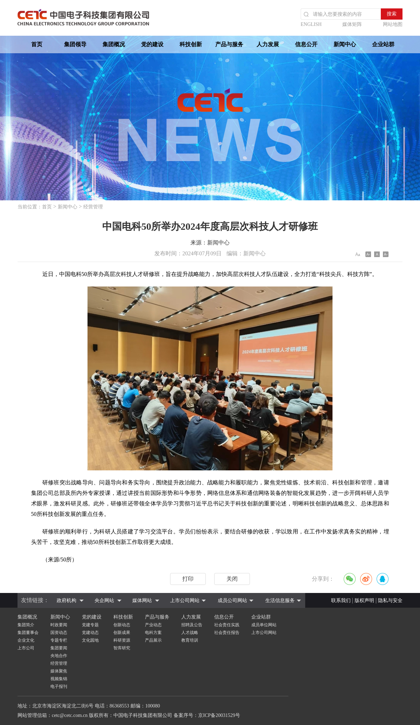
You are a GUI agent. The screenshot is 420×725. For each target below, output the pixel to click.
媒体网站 (142, 600)
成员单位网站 (263, 624)
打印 (188, 579)
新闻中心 (345, 44)
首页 (36, 44)
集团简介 (26, 624)
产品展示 (153, 640)
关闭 (232, 579)
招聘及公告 (191, 624)
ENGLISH (311, 24)
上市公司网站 (185, 600)
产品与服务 (229, 44)
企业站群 (383, 44)
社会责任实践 (226, 624)
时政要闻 (58, 624)
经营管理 (93, 206)
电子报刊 (58, 686)
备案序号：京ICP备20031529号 (207, 715)
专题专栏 (58, 640)
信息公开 (306, 44)
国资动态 (58, 632)
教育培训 (189, 640)
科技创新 (191, 44)
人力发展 (268, 44)
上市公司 (26, 647)
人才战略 (189, 632)
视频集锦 (58, 678)
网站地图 (392, 24)
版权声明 (364, 600)
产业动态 (153, 624)
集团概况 (114, 44)
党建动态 (90, 632)
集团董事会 (28, 632)
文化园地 (90, 640)
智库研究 (121, 647)
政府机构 (66, 600)
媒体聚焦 (58, 671)
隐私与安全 (390, 600)
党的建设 (152, 44)
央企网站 (104, 600)
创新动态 (121, 624)
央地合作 (58, 655)
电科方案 (153, 632)
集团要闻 (58, 647)
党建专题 (90, 624)
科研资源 (121, 640)
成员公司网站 (232, 600)
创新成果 (121, 632)
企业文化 (26, 640)
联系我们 (341, 600)
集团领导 (75, 44)
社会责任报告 (226, 632)
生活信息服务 (280, 600)
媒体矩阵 (352, 24)
